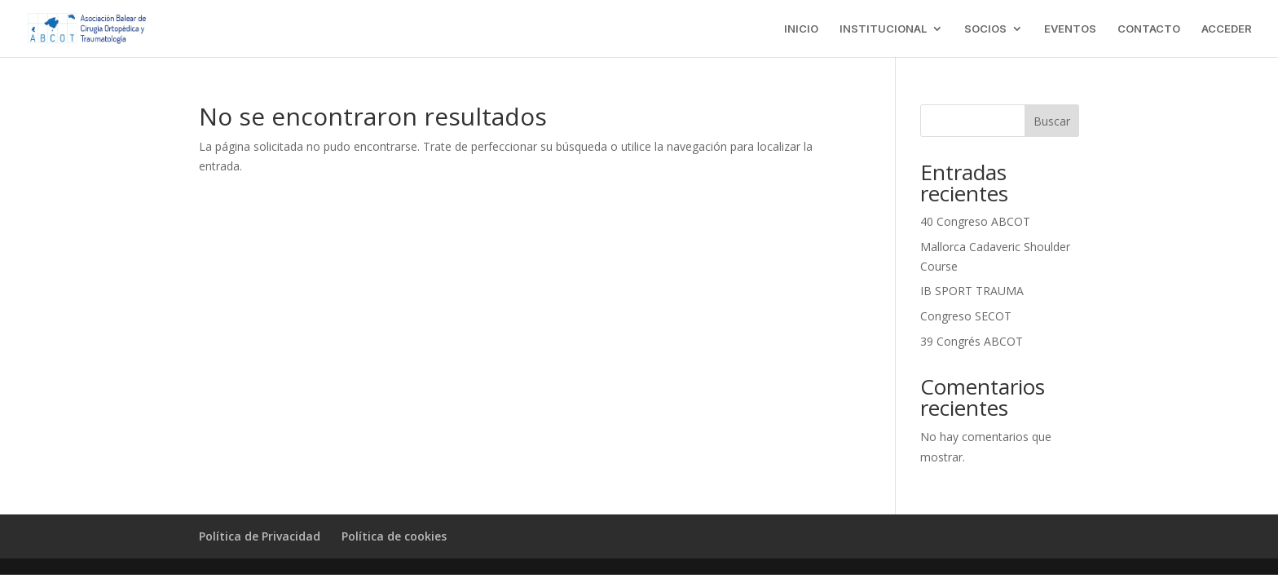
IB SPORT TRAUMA (972, 290)
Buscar (1051, 121)
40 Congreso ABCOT (975, 221)
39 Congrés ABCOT (971, 341)
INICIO (801, 29)
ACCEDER (1226, 29)
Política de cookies (394, 536)
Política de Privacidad (259, 536)
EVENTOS (1070, 29)
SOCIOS (985, 29)
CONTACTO (1148, 29)
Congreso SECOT (965, 316)
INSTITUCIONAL (883, 29)
